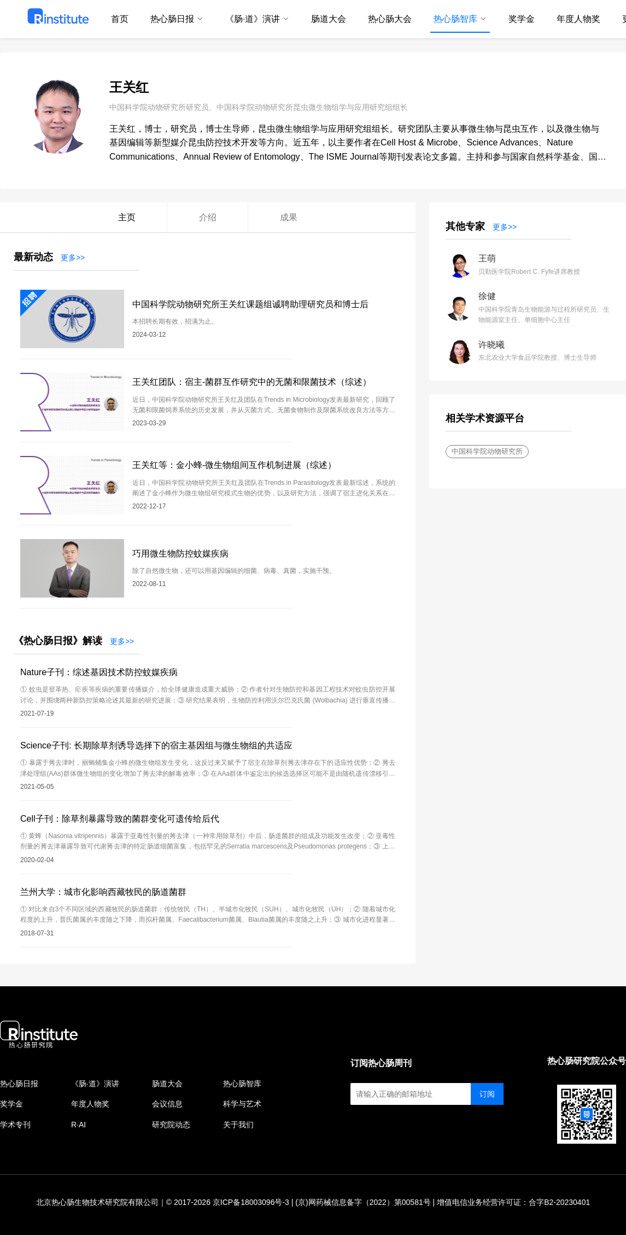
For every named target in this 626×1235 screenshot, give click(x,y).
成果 (288, 217)
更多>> (73, 257)
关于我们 (238, 1124)
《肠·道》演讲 (95, 1083)
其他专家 (465, 226)
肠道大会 (167, 1083)
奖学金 (11, 1103)
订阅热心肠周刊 (381, 1063)
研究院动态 (171, 1124)
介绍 (208, 217)
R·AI (78, 1124)
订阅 (487, 1094)
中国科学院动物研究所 (487, 451)
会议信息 (167, 1103)
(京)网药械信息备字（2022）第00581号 (362, 1202)
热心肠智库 (242, 1083)
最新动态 (33, 256)
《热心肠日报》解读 (58, 640)
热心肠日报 (19, 1083)
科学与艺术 (242, 1103)
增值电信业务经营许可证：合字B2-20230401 (513, 1202)
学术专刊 (15, 1124)
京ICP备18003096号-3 (251, 1202)
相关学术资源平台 (485, 418)
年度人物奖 (90, 1103)
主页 (127, 217)
